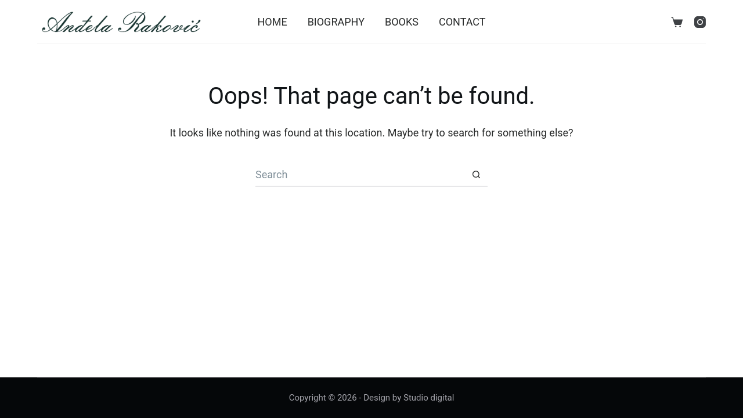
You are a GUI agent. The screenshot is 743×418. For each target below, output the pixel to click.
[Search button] (476, 174)
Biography (336, 22)
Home (272, 22)
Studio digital (428, 397)
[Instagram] (700, 22)
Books (402, 22)
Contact (462, 22)
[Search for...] (359, 174)
